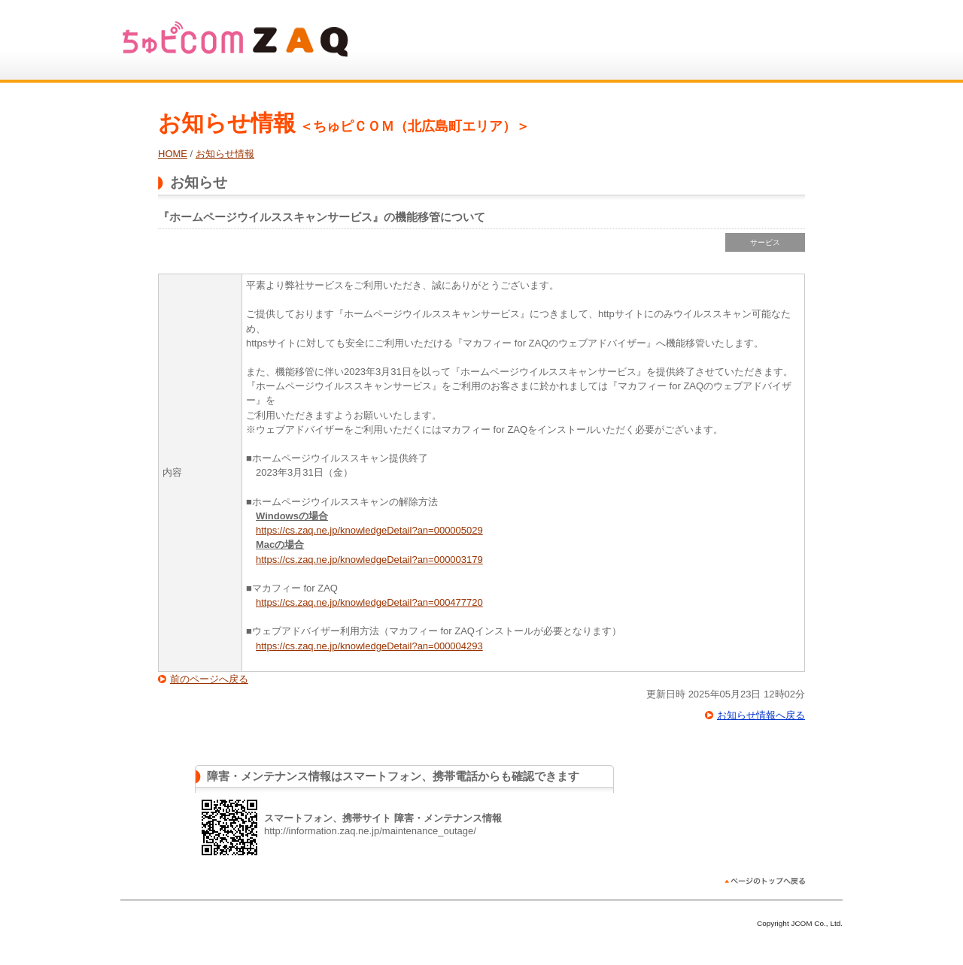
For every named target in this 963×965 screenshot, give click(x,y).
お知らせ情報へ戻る (761, 715)
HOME (172, 153)
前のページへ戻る (209, 679)
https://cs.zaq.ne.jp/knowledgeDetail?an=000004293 (369, 646)
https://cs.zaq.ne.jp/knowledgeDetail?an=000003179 (369, 559)
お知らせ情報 (225, 153)
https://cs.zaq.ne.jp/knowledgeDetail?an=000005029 (369, 530)
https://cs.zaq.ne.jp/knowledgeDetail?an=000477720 (369, 602)
